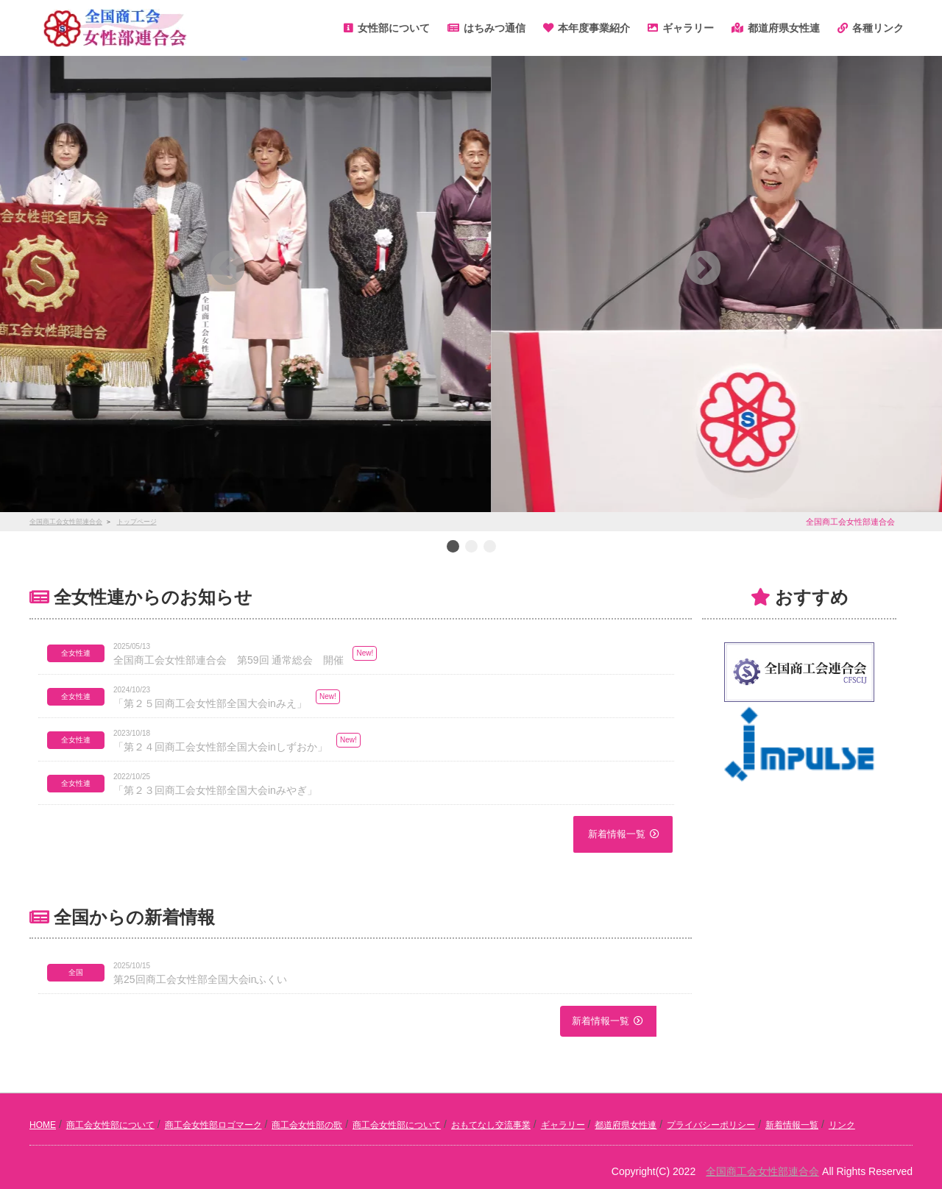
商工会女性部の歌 (307, 1125)
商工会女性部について (110, 1125)
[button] (96, 267)
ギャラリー (563, 1125)
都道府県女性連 (625, 1125)
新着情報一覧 (616, 834)
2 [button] (471, 547)
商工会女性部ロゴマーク (213, 1125)
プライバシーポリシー (711, 1125)
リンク (842, 1125)
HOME (42, 1125)
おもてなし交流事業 (491, 1125)
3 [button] (489, 547)
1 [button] (453, 547)
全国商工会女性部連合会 (762, 1171)
